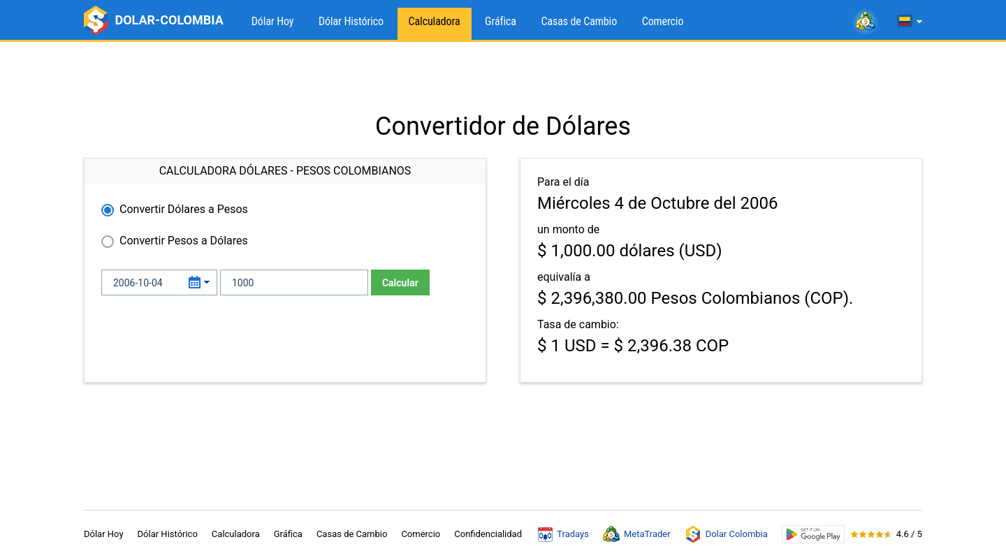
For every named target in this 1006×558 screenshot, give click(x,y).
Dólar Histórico (351, 21)
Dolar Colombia (726, 534)
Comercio (663, 21)
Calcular (400, 282)
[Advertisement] (503, 77)
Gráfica (500, 21)
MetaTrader (637, 534)
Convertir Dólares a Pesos (183, 209)
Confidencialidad (488, 534)
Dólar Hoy (273, 21)
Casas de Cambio (579, 21)
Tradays (563, 534)
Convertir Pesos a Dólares (183, 240)
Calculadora (434, 21)
